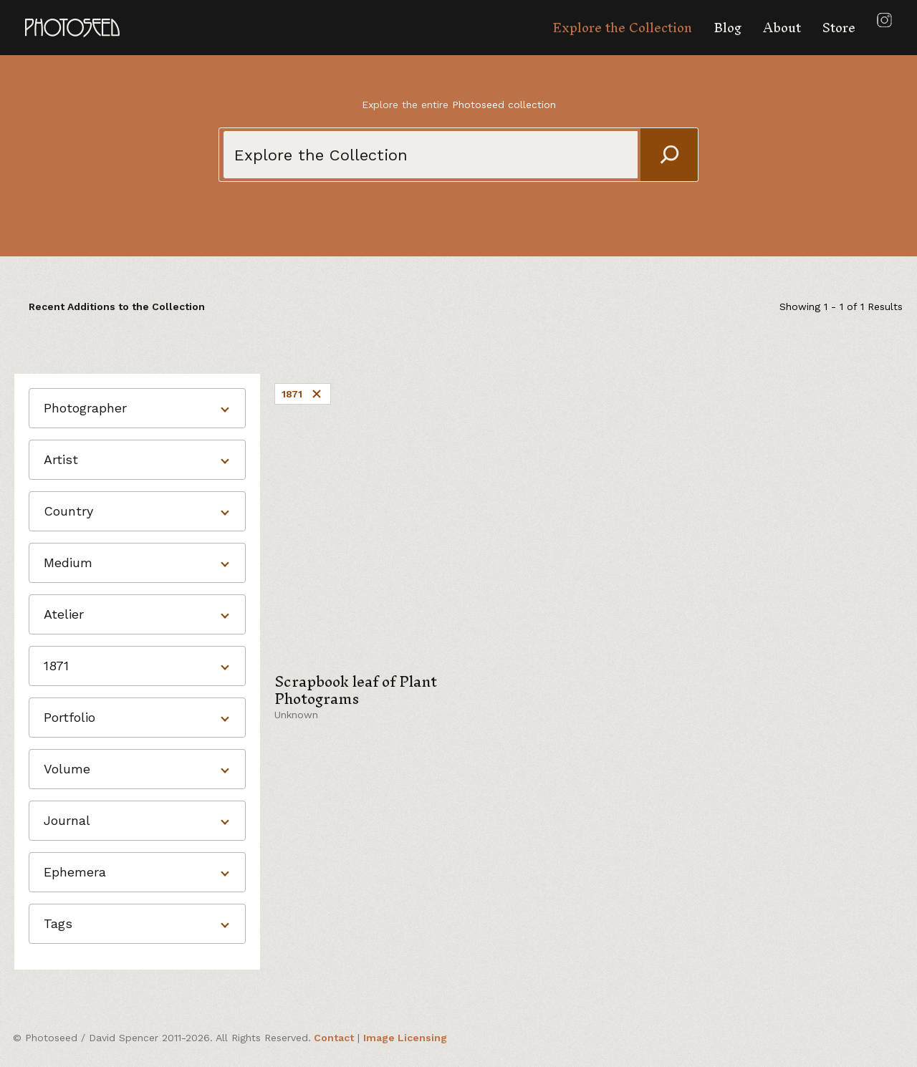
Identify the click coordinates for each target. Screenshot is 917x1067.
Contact (334, 1037)
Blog (727, 27)
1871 (303, 394)
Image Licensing (405, 1037)
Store (838, 27)
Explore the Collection (622, 27)
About (782, 27)
